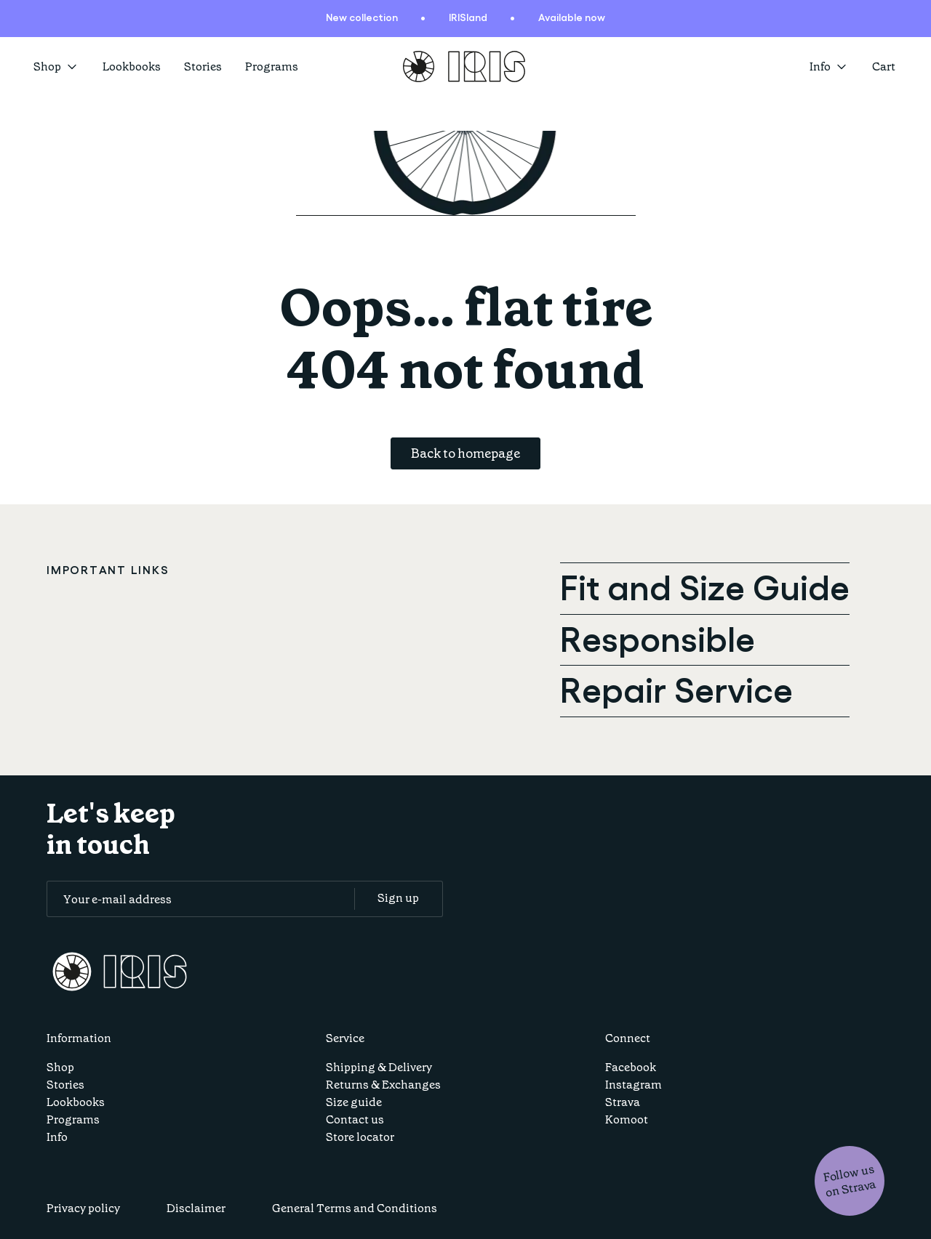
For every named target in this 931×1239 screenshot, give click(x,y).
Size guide (354, 1102)
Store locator (360, 1137)
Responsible (657, 637)
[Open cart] (885, 66)
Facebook (630, 1067)
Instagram (633, 1084)
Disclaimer (196, 1208)
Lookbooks (132, 66)
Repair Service (676, 688)
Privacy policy (83, 1208)
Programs (271, 66)
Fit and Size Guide (705, 585)
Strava (622, 1102)
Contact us (355, 1119)
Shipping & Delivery (379, 1067)
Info (57, 1137)
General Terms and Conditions (354, 1208)
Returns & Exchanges (383, 1084)
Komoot (626, 1119)
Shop (56, 66)
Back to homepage (465, 453)
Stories (203, 66)
